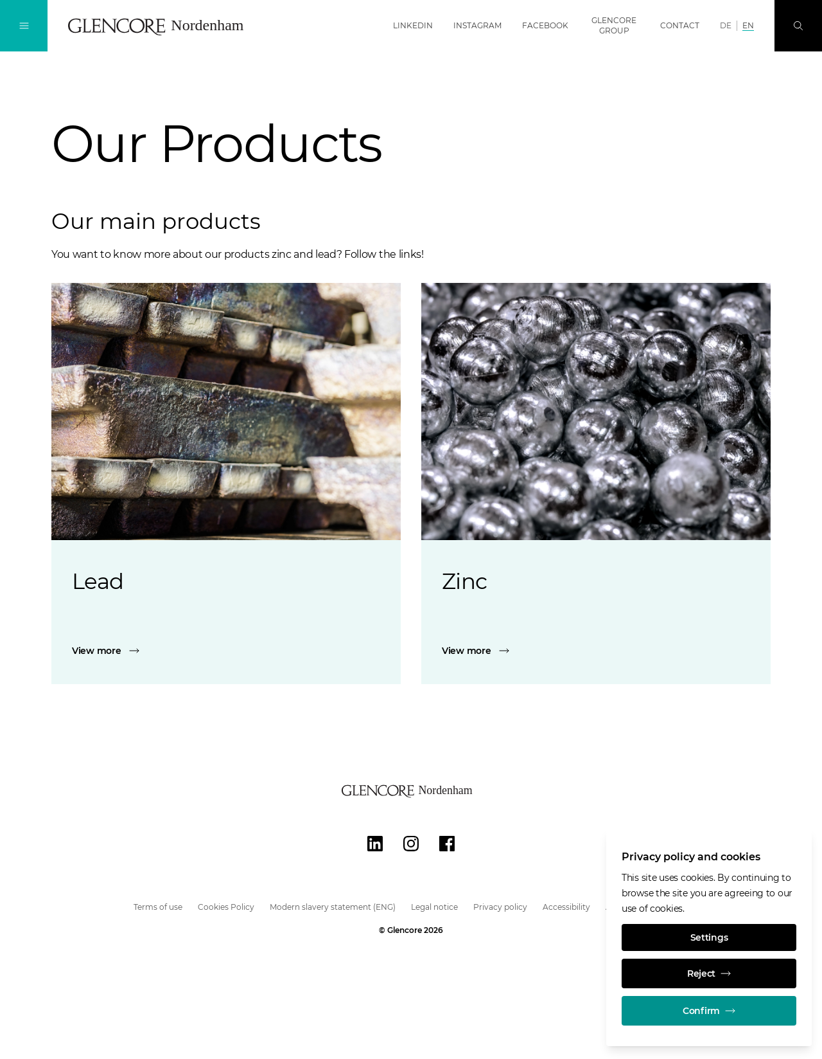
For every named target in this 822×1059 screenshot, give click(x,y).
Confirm (709, 1011)
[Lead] (226, 651)
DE (725, 25)
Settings (709, 937)
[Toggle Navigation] (24, 25)
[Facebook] (447, 843)
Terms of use (158, 907)
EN (748, 25)
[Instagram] (411, 843)
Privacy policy (500, 907)
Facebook (545, 25)
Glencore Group (613, 25)
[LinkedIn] (375, 843)
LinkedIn (413, 25)
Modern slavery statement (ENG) (333, 907)
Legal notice (434, 907)
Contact (679, 25)
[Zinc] (596, 651)
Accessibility (566, 907)
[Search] (798, 25)
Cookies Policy (226, 907)
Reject (709, 973)
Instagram (477, 25)
